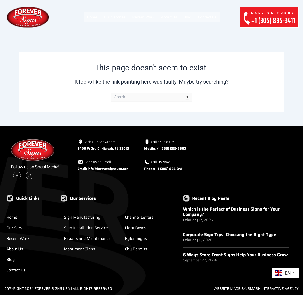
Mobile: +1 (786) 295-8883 (165, 148)
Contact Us (207, 17)
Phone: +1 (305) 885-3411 (164, 168)
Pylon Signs (136, 238)
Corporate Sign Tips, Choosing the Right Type (229, 234)
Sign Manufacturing (82, 217)
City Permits (136, 249)
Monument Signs (79, 249)
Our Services (115, 17)
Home (92, 17)
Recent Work (143, 17)
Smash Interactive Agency (273, 288)
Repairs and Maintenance (87, 238)
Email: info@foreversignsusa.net (103, 168)
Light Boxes (135, 228)
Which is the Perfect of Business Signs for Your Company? (231, 211)
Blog (187, 17)
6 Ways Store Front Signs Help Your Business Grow (235, 254)
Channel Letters (139, 217)
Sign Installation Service (86, 228)
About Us (169, 17)
